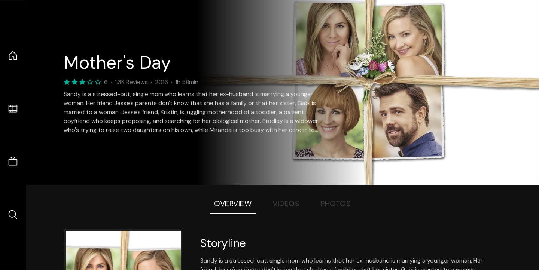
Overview (233, 203)
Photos (335, 203)
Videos (285, 203)
